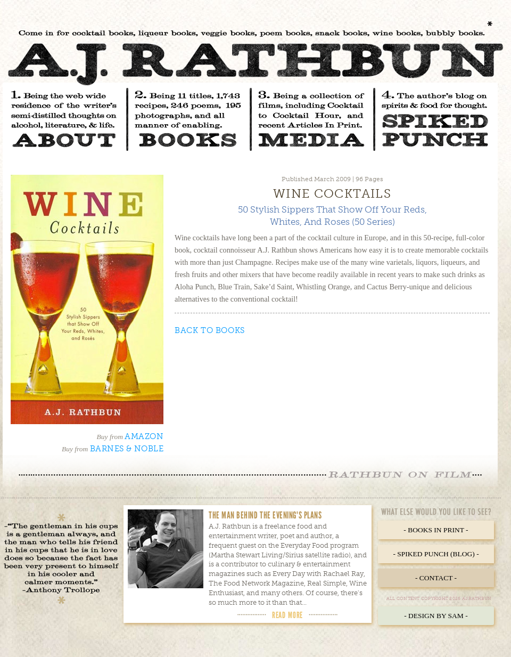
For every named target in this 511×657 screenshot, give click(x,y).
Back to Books (210, 330)
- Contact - (436, 578)
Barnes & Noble (126, 448)
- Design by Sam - (436, 616)
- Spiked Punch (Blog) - (436, 554)
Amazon (144, 436)
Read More (287, 615)
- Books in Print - (435, 530)
